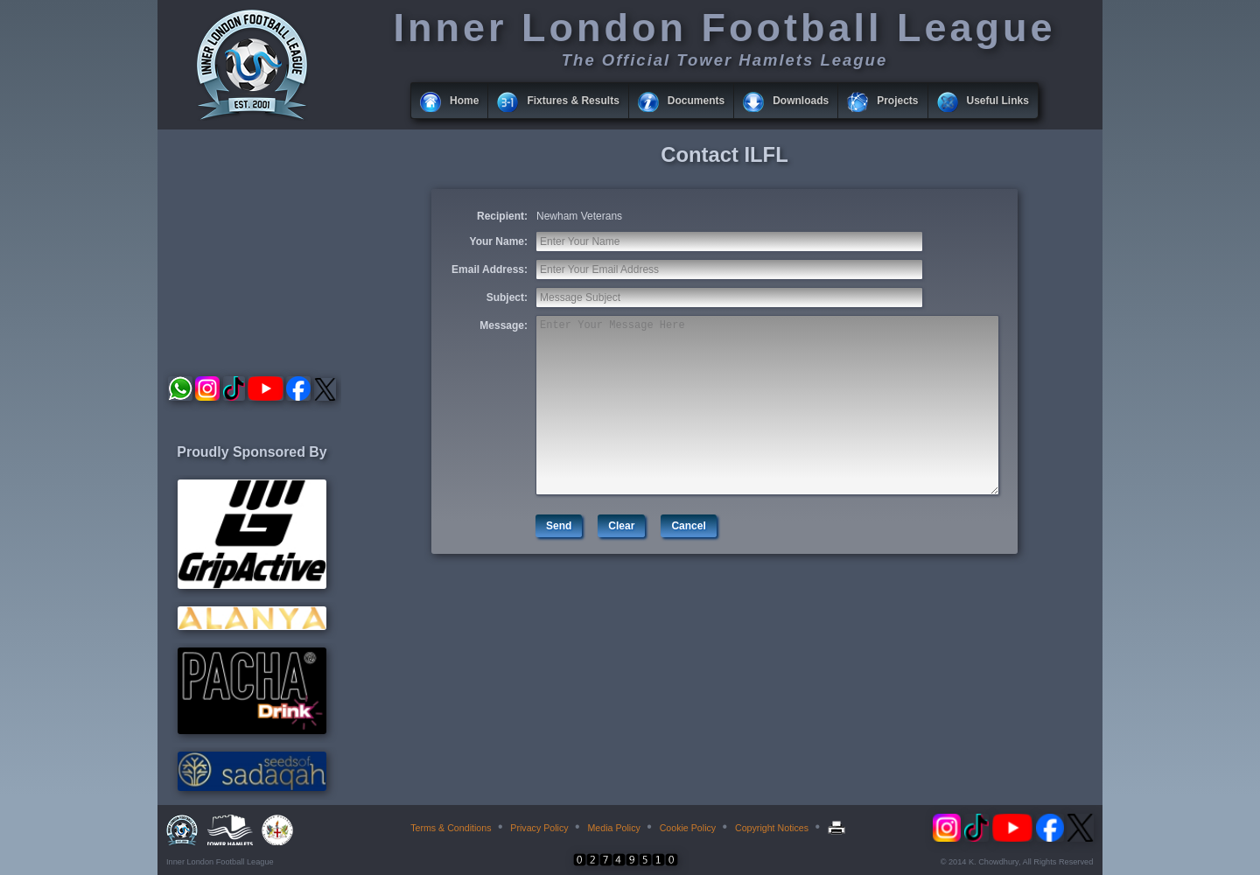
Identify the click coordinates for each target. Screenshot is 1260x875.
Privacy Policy (539, 827)
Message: (504, 325)
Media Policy (613, 827)
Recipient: (502, 216)
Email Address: (490, 269)
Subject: (507, 297)
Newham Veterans (579, 216)
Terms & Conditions (450, 827)
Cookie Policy (688, 827)
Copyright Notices (771, 827)
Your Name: (499, 241)
